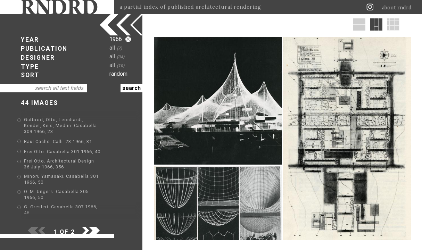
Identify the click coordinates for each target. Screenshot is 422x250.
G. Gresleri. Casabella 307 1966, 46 (64, 191)
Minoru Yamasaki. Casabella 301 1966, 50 (71, 171)
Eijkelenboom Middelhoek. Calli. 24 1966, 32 (75, 216)
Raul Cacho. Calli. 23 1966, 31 (58, 135)
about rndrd (397, 8)
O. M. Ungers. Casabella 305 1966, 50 (66, 181)
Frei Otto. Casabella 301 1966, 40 (62, 145)
